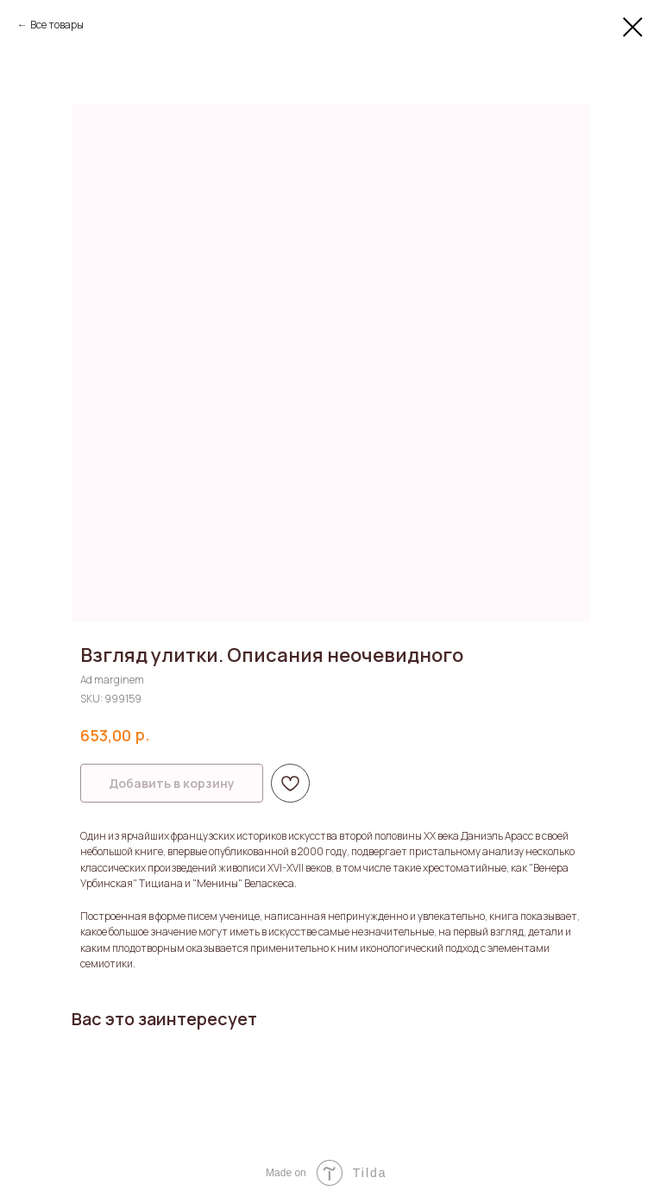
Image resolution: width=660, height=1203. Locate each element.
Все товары (57, 24)
